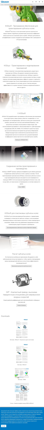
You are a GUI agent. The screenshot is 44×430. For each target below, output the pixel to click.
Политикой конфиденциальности (9, 421)
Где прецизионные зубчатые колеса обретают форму (21, 227)
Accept (3, 426)
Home (2, 4)
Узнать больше (21, 305)
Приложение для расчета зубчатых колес (21, 266)
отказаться (33, 421)
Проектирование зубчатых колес (11, 4)
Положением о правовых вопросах (35, 419)
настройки (25, 422)
